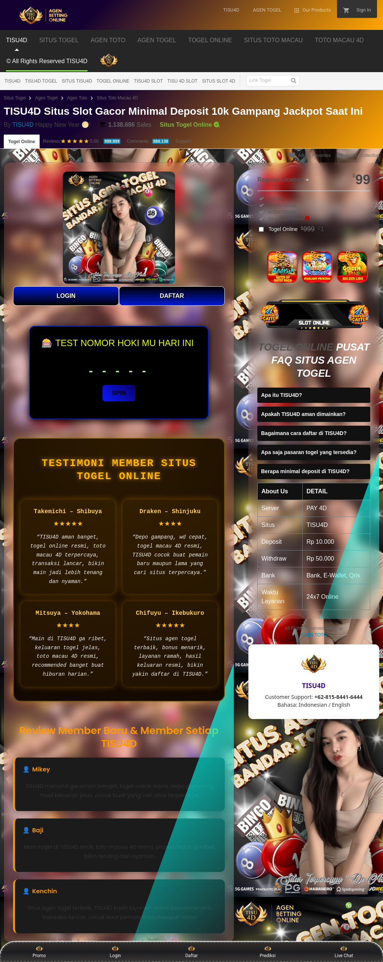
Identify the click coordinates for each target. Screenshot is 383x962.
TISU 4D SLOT (182, 81)
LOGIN (66, 296)
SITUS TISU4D (77, 81)
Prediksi (268, 951)
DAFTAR (172, 296)
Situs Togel (14, 98)
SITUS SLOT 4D (218, 81)
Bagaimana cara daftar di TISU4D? (304, 433)
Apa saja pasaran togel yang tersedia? (308, 452)
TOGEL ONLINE (112, 81)
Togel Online (21, 141)
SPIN (119, 393)
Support (183, 141)
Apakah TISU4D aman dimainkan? (303, 414)
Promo (39, 951)
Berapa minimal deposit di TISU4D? (305, 471)
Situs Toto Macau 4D (117, 98)
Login (115, 951)
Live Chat (344, 951)
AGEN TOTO (314, 635)
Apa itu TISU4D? (281, 395)
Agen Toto (77, 98)
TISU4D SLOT (148, 81)
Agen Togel (46, 98)
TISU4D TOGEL (41, 81)
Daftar (191, 951)
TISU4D (12, 81)
